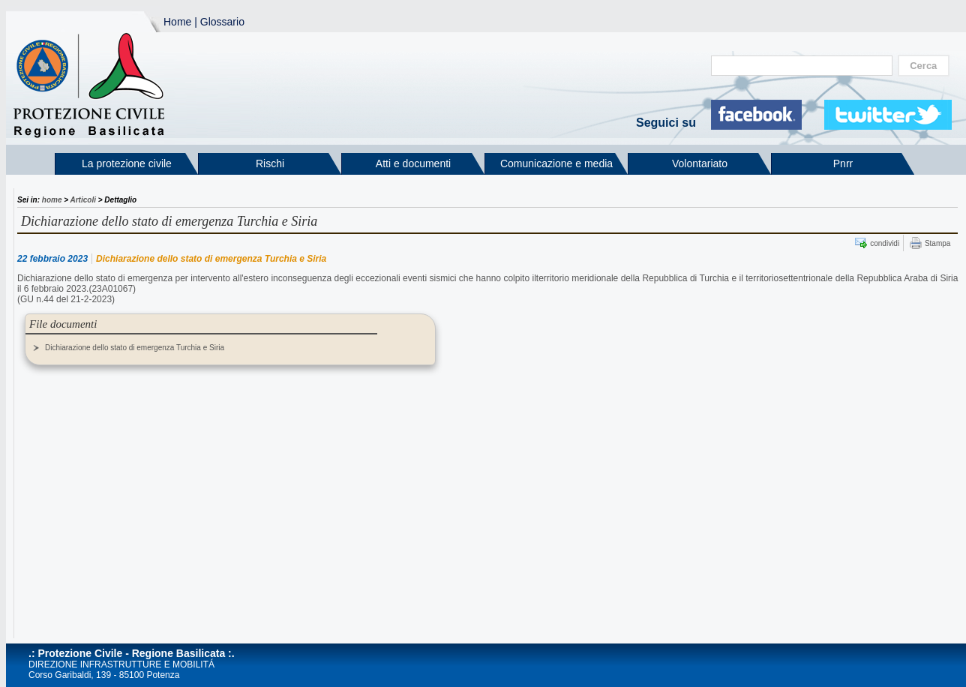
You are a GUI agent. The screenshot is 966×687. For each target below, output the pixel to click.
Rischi (270, 164)
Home (177, 22)
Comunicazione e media (556, 164)
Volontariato (700, 164)
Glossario (222, 22)
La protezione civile (127, 164)
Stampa (937, 243)
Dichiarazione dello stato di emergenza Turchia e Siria (134, 348)
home (52, 200)
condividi (884, 243)
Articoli (83, 200)
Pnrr (843, 164)
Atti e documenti (413, 164)
